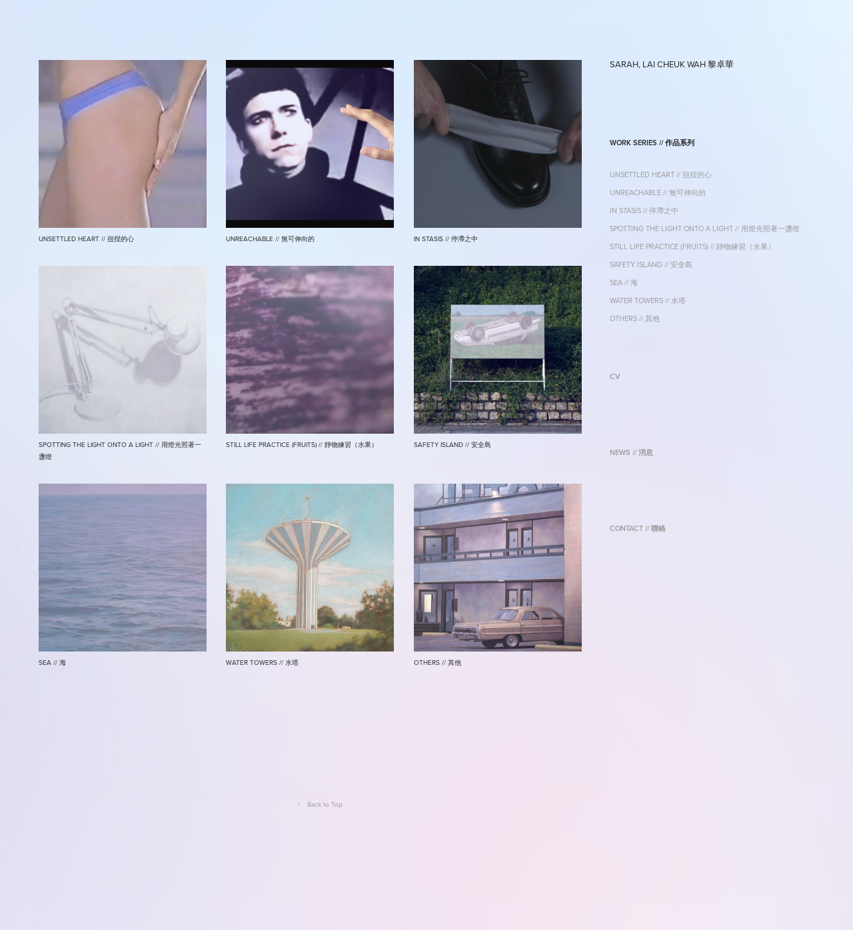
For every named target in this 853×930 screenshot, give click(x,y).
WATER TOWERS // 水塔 (648, 300)
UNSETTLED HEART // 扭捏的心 (661, 174)
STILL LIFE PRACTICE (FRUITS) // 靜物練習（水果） (692, 246)
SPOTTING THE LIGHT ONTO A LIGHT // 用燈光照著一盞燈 (705, 228)
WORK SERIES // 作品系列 (652, 142)
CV (615, 376)
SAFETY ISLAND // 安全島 (651, 264)
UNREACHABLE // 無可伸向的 (658, 192)
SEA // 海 (624, 282)
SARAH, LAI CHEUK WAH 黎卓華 (672, 64)
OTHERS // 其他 (635, 318)
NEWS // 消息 (631, 452)
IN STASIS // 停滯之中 (644, 210)
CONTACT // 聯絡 (638, 528)
